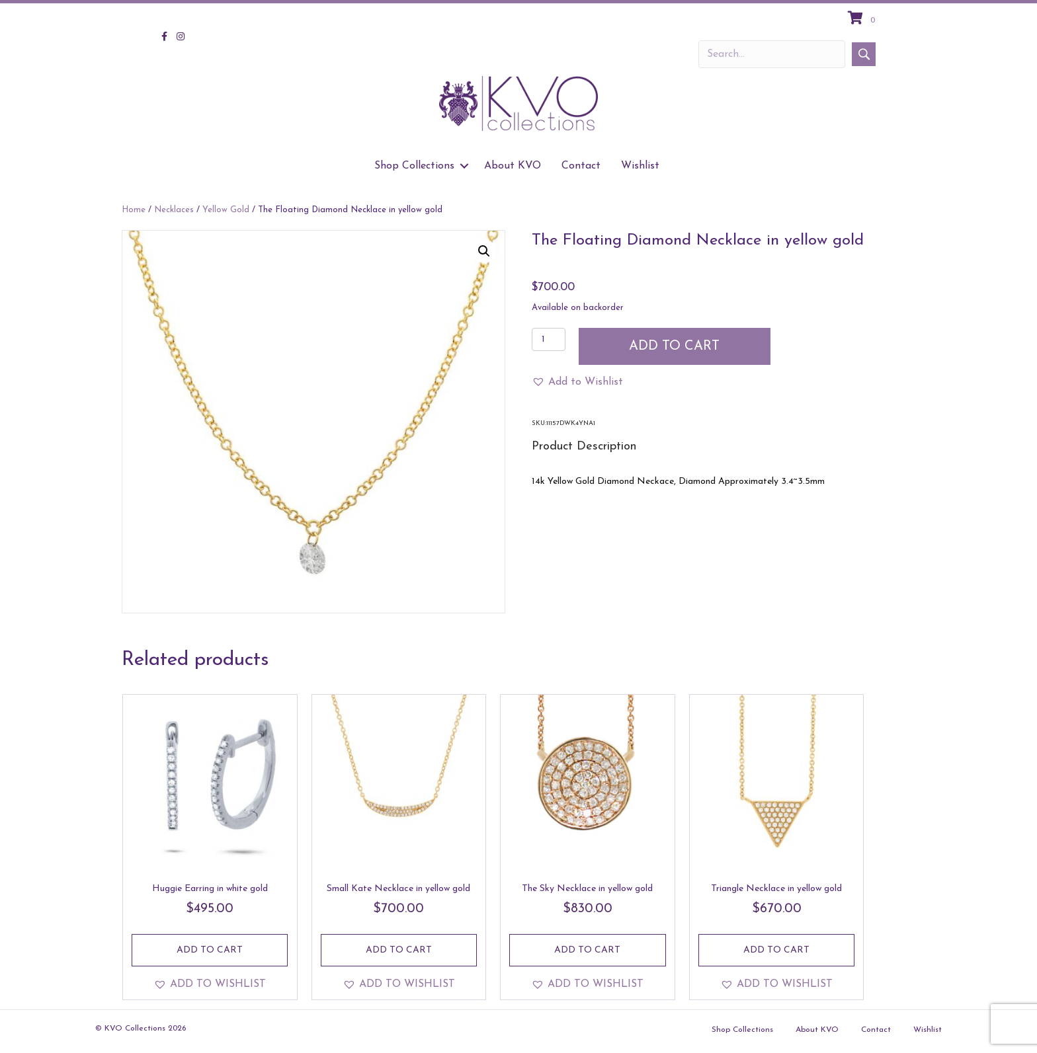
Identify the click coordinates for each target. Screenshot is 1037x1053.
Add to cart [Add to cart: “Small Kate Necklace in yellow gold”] (399, 950)
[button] (864, 54)
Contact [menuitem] (581, 166)
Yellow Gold (225, 210)
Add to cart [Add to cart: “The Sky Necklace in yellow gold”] (587, 950)
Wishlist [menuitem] (640, 166)
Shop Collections (742, 1030)
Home (133, 210)
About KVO (817, 1030)
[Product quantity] (548, 339)
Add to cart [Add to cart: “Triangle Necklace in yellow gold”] (776, 950)
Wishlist (927, 1030)
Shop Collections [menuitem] (414, 166)
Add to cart (674, 346)
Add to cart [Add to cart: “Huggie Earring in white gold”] (210, 950)
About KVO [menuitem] (512, 166)
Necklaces (174, 210)
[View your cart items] (863, 19)
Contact (876, 1030)
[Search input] (771, 54)
